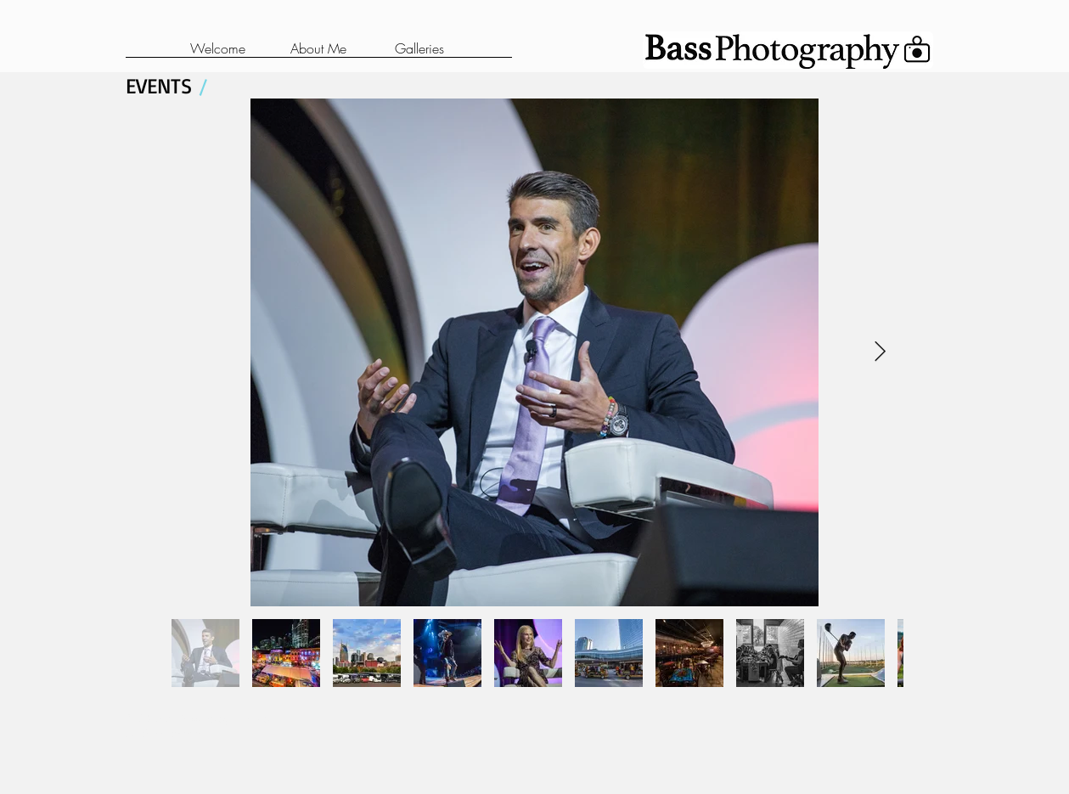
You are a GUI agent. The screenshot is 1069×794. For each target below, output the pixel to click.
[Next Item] (880, 352)
